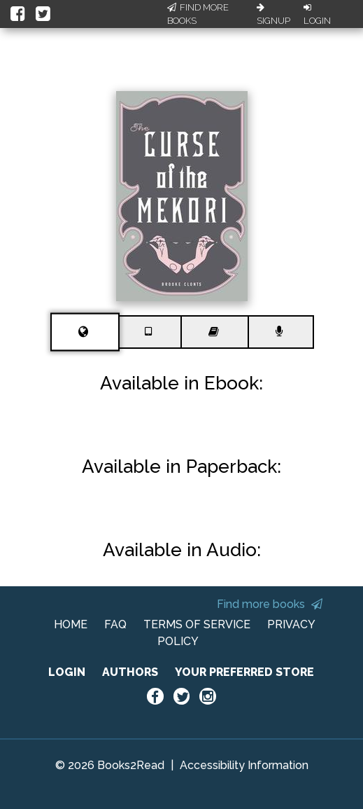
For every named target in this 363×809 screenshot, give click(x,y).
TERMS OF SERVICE (196, 624)
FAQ (115, 624)
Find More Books (198, 14)
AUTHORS (130, 672)
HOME (70, 624)
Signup (273, 15)
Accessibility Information (244, 765)
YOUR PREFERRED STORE (244, 672)
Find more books (269, 604)
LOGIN (66, 672)
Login (317, 15)
